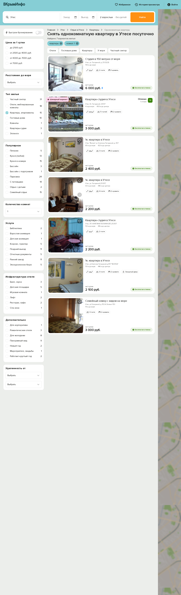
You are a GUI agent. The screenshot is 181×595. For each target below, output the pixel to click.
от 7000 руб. (16, 63)
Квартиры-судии (26, 128)
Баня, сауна (26, 281)
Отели (52, 50)
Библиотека (26, 228)
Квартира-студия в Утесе (100, 99)
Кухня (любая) (26, 155)
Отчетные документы (26, 254)
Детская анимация (26, 238)
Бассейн (26, 166)
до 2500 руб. (16, 47)
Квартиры (87, 50)
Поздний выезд (26, 249)
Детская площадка (26, 287)
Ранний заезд (26, 259)
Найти (142, 17)
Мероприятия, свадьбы (26, 351)
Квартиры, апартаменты (26, 112)
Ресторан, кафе (26, 302)
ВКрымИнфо (14, 4)
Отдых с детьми (26, 187)
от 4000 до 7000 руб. (21, 58)
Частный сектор (26, 99)
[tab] (62, 88)
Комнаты (26, 123)
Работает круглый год (26, 356)
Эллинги (26, 133)
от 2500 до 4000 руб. (21, 53)
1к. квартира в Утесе (97, 139)
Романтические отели (26, 330)
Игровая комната (26, 292)
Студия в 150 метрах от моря (102, 59)
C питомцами (26, 181)
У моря (101, 50)
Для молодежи (26, 335)
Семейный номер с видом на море (106, 301)
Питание (26, 150)
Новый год (26, 345)
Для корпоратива (26, 325)
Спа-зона (26, 307)
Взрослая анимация (26, 233)
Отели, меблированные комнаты (26, 106)
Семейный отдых (26, 192)
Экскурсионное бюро (26, 264)
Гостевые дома (26, 117)
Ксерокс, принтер (26, 243)
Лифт (26, 297)
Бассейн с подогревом (26, 171)
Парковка (26, 176)
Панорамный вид (26, 340)
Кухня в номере (26, 161)
